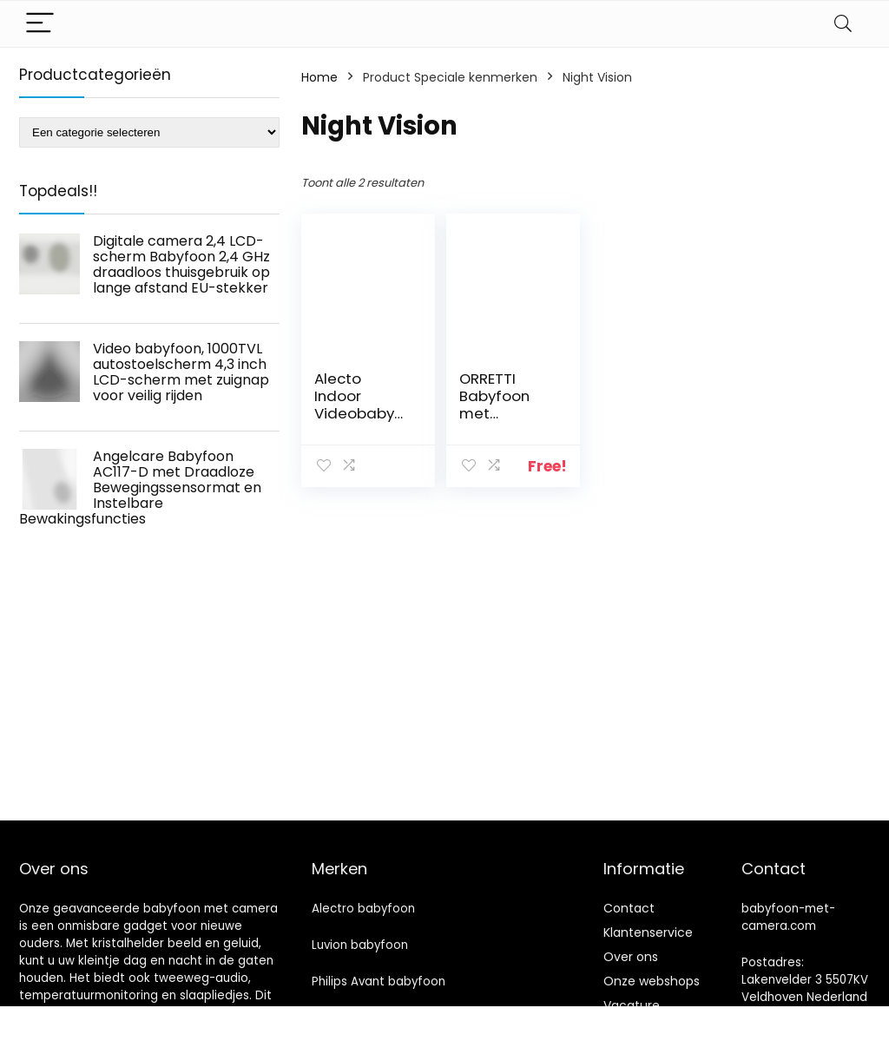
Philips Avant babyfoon (378, 981)
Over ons (630, 956)
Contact (629, 908)
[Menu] (40, 24)
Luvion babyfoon (360, 945)
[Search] (843, 24)
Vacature (631, 1005)
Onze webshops (651, 981)
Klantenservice (648, 932)
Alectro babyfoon (363, 908)
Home (319, 77)
